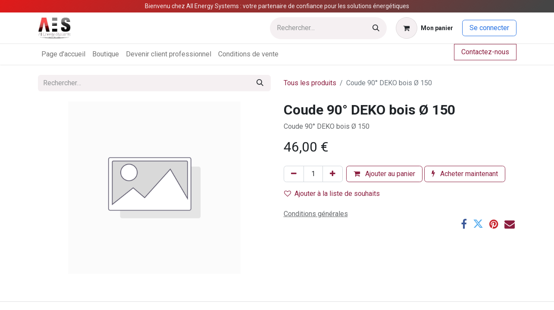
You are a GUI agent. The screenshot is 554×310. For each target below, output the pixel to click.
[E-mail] (509, 224)
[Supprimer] (294, 174)
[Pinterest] (493, 224)
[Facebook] (464, 224)
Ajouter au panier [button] (384, 174)
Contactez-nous (485, 52)
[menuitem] (63, 54)
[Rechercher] (376, 28)
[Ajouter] (332, 174)
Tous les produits (310, 83)
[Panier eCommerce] (424, 28)
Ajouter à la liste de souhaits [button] (332, 193)
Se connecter (489, 28)
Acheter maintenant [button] (465, 174)
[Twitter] (478, 224)
